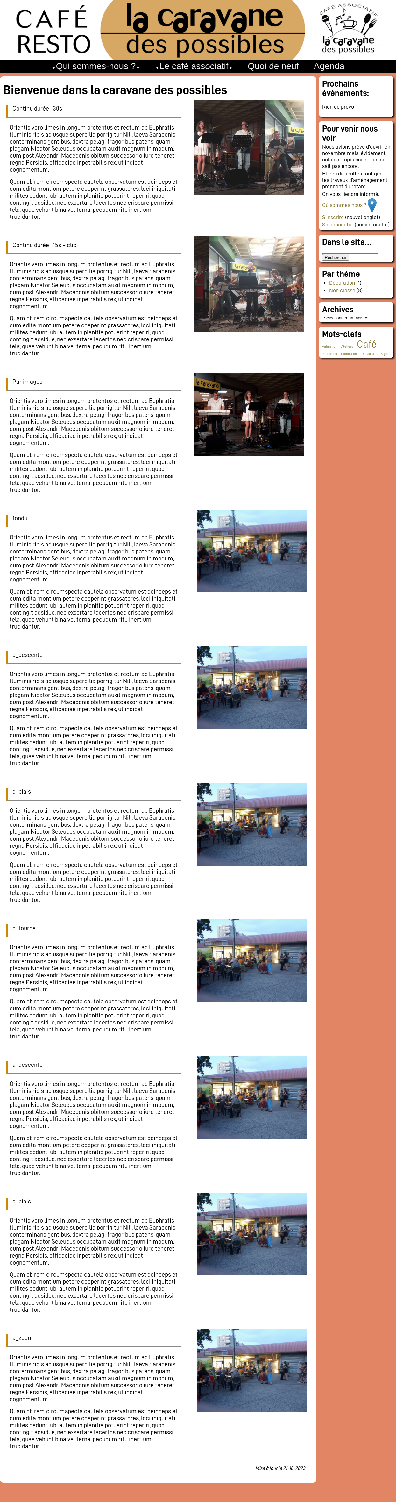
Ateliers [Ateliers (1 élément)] (347, 346)
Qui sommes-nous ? (96, 66)
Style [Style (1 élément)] (384, 354)
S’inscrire (333, 217)
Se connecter (337, 224)
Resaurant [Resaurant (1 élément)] (369, 354)
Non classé (342, 290)
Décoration (342, 283)
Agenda (329, 66)
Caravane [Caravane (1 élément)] (330, 354)
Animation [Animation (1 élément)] (329, 346)
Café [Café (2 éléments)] (367, 344)
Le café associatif (193, 66)
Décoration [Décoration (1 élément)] (349, 354)
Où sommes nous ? (345, 205)
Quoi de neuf (273, 66)
